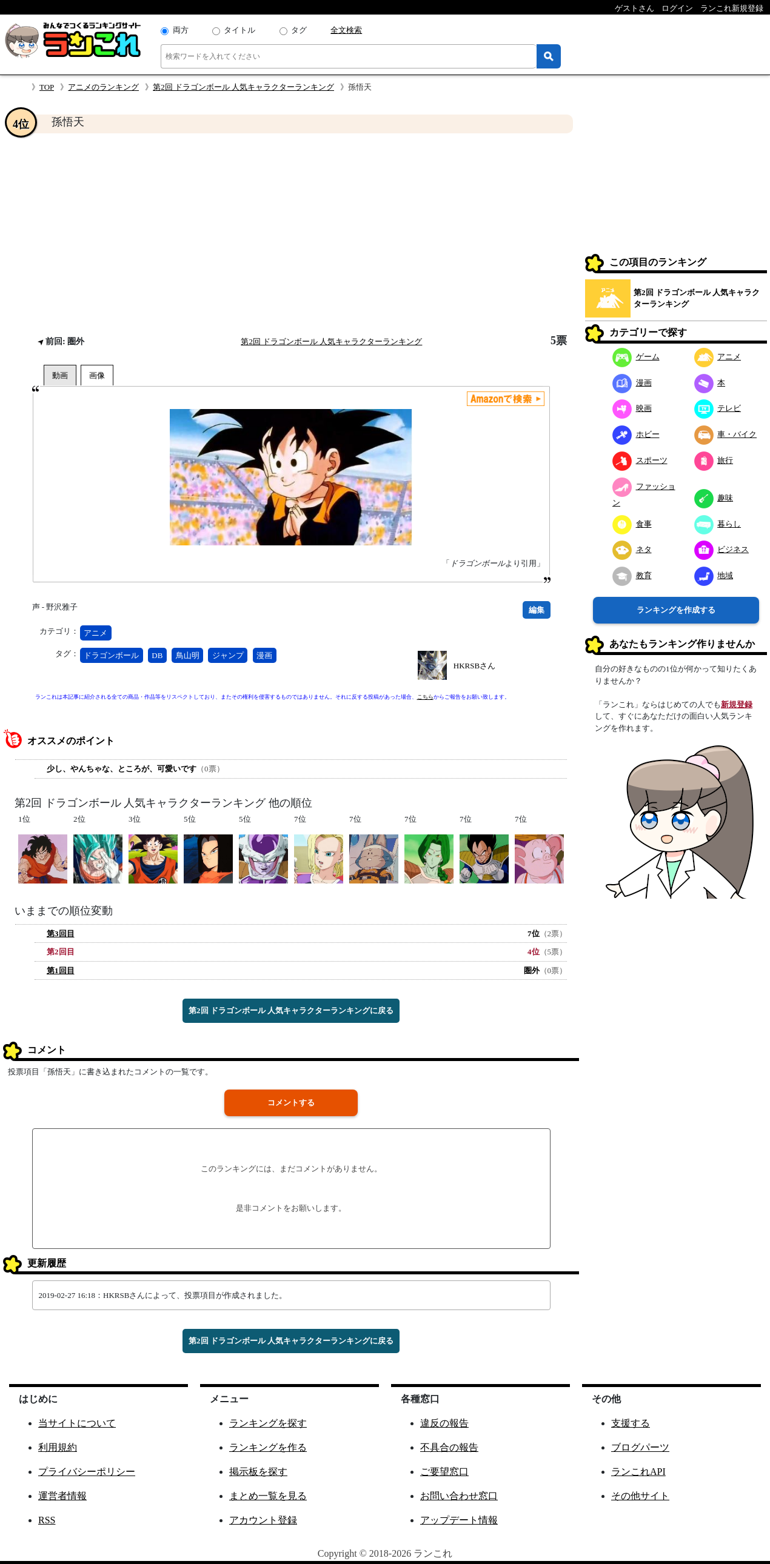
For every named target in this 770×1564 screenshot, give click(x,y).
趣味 (714, 497)
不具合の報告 (449, 1447)
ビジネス (721, 549)
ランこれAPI (638, 1471)
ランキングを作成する (676, 609)
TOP (46, 87)
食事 (632, 523)
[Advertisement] (291, 234)
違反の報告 (444, 1423)
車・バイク (725, 434)
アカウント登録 (263, 1520)
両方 (181, 30)
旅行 (714, 460)
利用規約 (57, 1447)
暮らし (718, 523)
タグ (299, 30)
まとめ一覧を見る (268, 1496)
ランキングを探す (268, 1423)
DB (157, 655)
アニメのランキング (103, 87)
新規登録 (736, 704)
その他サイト (640, 1496)
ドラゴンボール (111, 655)
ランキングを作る (268, 1447)
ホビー (636, 434)
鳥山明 (187, 655)
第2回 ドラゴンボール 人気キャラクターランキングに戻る (291, 1010)
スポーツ (640, 460)
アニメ (95, 632)
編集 (536, 609)
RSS (46, 1520)
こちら (425, 697)
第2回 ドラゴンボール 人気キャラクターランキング (243, 87)
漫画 (264, 655)
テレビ (718, 408)
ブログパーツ (640, 1447)
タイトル (239, 30)
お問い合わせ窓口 (459, 1496)
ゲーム (636, 356)
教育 (632, 575)
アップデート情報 (459, 1520)
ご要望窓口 (444, 1471)
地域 (714, 575)
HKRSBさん (474, 665)
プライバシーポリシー (86, 1471)
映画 (632, 408)
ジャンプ (228, 655)
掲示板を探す (258, 1471)
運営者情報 (62, 1496)
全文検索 (346, 30)
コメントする (291, 1102)
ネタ (632, 549)
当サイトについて (77, 1423)
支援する (630, 1423)
